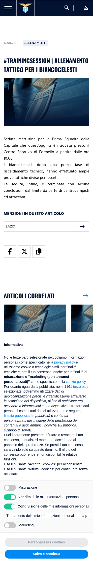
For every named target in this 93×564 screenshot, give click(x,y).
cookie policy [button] (76, 382)
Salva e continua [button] (46, 554)
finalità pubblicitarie (18, 416)
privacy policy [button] (64, 362)
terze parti (81, 387)
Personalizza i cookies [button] (46, 542)
